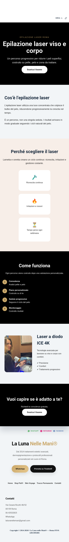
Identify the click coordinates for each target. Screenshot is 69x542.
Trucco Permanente (45, 483)
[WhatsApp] (33, 431)
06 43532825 (11, 513)
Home (10, 483)
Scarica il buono (34, 70)
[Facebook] (58, 431)
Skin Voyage (30, 483)
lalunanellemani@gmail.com (17, 520)
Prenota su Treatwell (43, 469)
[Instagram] (46, 431)
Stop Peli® (19, 483)
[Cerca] (58, 18)
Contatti (58, 483)
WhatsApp (20, 469)
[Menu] (66, 18)
